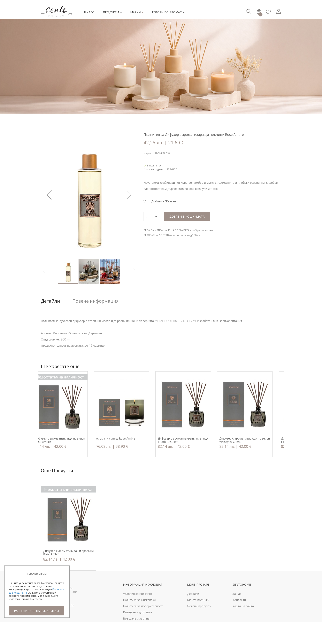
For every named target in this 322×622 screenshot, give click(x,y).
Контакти (239, 600)
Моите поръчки (198, 600)
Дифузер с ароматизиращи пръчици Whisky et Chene (253, 440)
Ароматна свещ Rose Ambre (124, 438)
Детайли (50, 300)
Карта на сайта (243, 606)
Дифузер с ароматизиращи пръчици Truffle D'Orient (191, 440)
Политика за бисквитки (139, 600)
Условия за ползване (138, 594)
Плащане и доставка (137, 612)
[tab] (56, 300)
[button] (49, 194)
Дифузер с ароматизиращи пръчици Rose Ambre (68, 440)
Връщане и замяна (136, 618)
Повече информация (95, 300)
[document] (37, 593)
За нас (236, 594)
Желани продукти (199, 606)
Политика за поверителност (143, 606)
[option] (68, 414)
